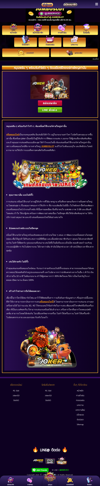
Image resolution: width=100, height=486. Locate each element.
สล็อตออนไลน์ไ (47, 302)
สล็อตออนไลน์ (12, 134)
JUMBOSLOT (47, 146)
